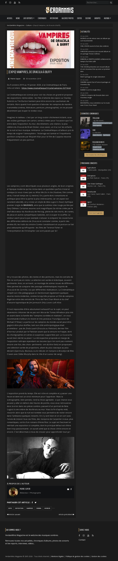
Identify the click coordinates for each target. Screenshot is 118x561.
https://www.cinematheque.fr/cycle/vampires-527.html (46, 88)
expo (10, 508)
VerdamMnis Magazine (15, 25)
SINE (93, 130)
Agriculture (91, 168)
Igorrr (89, 202)
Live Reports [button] (28, 18)
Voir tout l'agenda (95, 213)
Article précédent (66, 514)
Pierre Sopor (15, 79)
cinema (38, 508)
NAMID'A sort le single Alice (90, 90)
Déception (91, 176)
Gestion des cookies (99, 556)
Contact (82, 540)
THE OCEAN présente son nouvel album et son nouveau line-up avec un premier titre (95, 69)
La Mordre (96, 133)
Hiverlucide (91, 192)
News (18, 18)
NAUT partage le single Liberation (92, 77)
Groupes (97, 18)
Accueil (9, 18)
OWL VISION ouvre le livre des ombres (94, 46)
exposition (19, 508)
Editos (79, 18)
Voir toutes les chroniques (96, 155)
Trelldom (95, 118)
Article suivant (13, 514)
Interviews (54, 18)
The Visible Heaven (100, 145)
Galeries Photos (68, 18)
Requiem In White (98, 142)
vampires (30, 508)
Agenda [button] (106, 18)
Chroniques (42, 18)
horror (47, 508)
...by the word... (98, 120)
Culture (88, 18)
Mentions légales (57, 556)
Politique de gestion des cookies (78, 556)
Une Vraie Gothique (95, 184)
